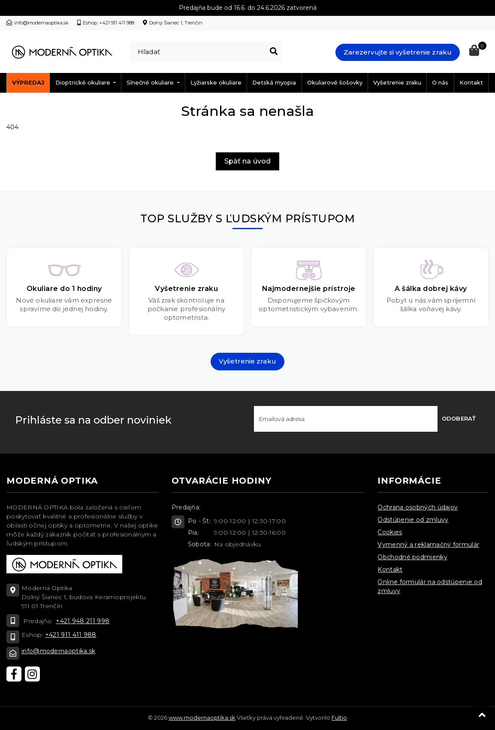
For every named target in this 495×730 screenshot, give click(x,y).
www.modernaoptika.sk (202, 717)
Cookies (389, 532)
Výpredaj (28, 82)
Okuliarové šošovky (334, 82)
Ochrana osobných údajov (417, 507)
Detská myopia (274, 82)
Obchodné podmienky (412, 557)
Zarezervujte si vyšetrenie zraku (398, 52)
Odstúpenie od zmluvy (412, 520)
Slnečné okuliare (151, 82)
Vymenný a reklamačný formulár (428, 544)
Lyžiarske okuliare (215, 82)
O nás (440, 82)
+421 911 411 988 (71, 635)
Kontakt (471, 82)
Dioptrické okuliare (83, 82)
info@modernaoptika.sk (58, 651)
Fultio (339, 717)
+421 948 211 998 (82, 621)
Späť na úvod (247, 161)
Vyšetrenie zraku (397, 82)
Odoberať (459, 418)
